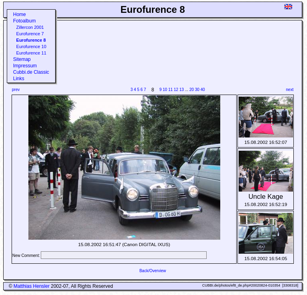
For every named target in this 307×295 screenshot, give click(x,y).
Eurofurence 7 (30, 33)
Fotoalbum (24, 21)
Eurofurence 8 (31, 40)
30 (197, 89)
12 (176, 89)
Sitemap (22, 59)
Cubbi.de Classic (31, 72)
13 (181, 89)
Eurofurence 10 (31, 46)
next (289, 89)
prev (16, 89)
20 (191, 89)
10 (165, 89)
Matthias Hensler (32, 286)
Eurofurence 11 (31, 53)
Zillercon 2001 (30, 27)
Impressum (25, 66)
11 (170, 89)
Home (19, 14)
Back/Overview (153, 271)
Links (18, 78)
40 (203, 89)
